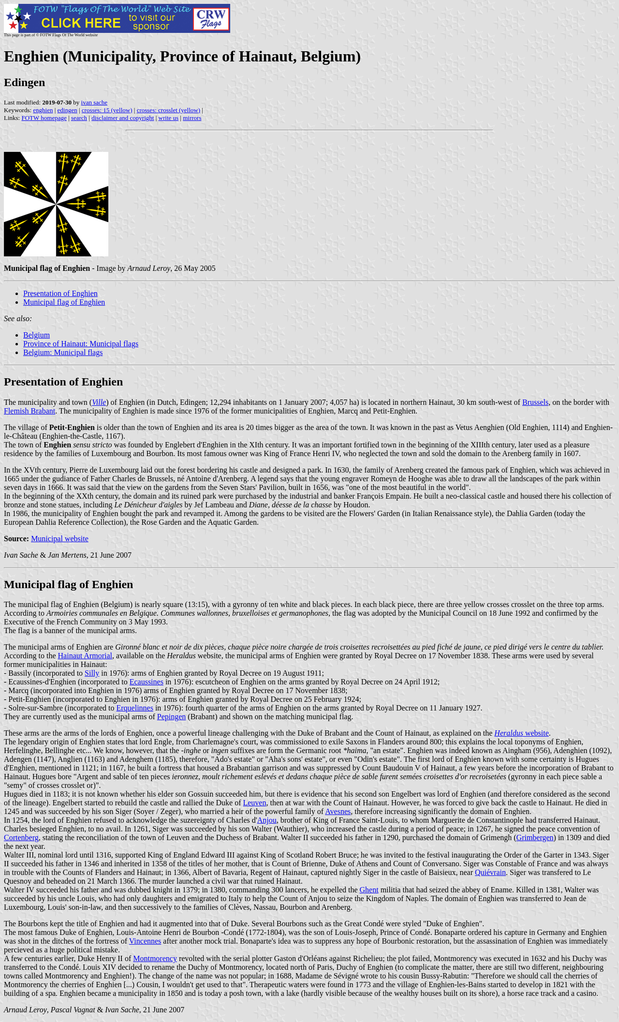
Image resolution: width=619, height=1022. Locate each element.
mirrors (192, 117)
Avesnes (338, 811)
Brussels (535, 402)
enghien (43, 110)
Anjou (267, 820)
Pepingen (171, 716)
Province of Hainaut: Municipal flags (80, 344)
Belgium (36, 335)
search (79, 117)
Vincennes (145, 941)
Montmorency (155, 958)
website (521, 733)
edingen (67, 110)
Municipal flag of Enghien (64, 302)
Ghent (369, 890)
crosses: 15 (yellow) (107, 110)
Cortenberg (21, 837)
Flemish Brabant (29, 411)
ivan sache (94, 102)
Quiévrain (490, 872)
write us (169, 117)
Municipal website (59, 538)
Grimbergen (535, 837)
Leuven (254, 803)
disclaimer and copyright (122, 117)
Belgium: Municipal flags (63, 352)
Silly (92, 673)
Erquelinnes (135, 708)
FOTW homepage (43, 117)
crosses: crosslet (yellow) (168, 110)
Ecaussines (146, 682)
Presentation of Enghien (60, 293)
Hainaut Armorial (85, 656)
